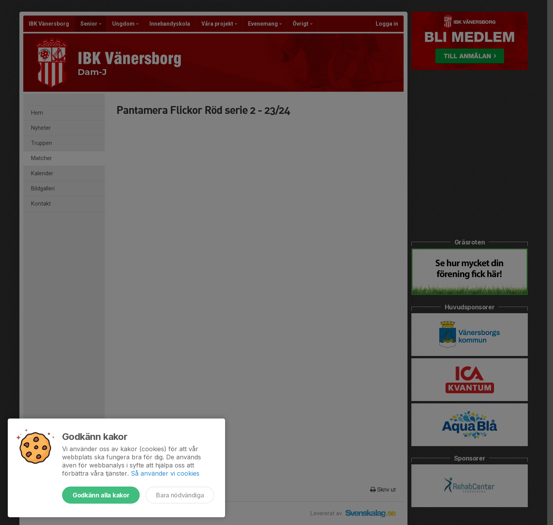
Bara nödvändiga (180, 495)
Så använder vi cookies (165, 473)
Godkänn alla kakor (101, 495)
